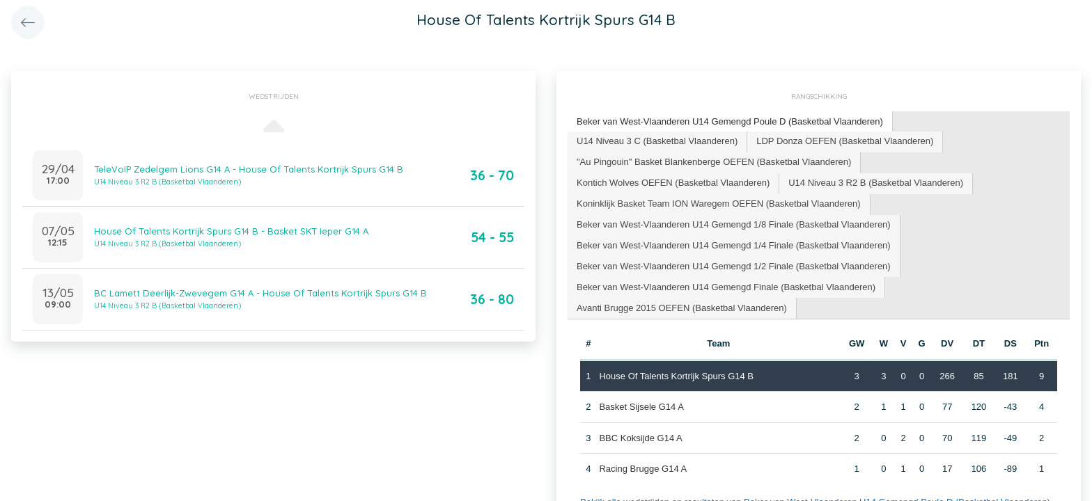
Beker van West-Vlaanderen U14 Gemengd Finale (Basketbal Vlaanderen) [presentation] (726, 287)
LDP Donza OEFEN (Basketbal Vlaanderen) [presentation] (844, 141)
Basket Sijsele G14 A (641, 406)
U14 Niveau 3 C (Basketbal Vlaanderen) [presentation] (657, 141)
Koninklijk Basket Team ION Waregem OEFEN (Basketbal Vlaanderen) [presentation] (719, 203)
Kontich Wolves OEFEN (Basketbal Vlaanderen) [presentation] (673, 182)
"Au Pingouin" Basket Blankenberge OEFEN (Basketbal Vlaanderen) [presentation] (714, 162)
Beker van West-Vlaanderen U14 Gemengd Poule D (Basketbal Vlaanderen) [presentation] (730, 121)
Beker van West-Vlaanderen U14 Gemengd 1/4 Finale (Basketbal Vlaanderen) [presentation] (734, 245)
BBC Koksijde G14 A (640, 437)
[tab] (730, 122)
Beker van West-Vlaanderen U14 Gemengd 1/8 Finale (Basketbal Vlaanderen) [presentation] (734, 224)
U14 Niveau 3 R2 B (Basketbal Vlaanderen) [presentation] (875, 182)
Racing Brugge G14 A (643, 468)
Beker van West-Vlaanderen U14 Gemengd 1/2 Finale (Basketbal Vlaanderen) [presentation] (734, 266)
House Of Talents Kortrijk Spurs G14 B (676, 375)
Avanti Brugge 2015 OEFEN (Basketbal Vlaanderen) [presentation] (682, 308)
